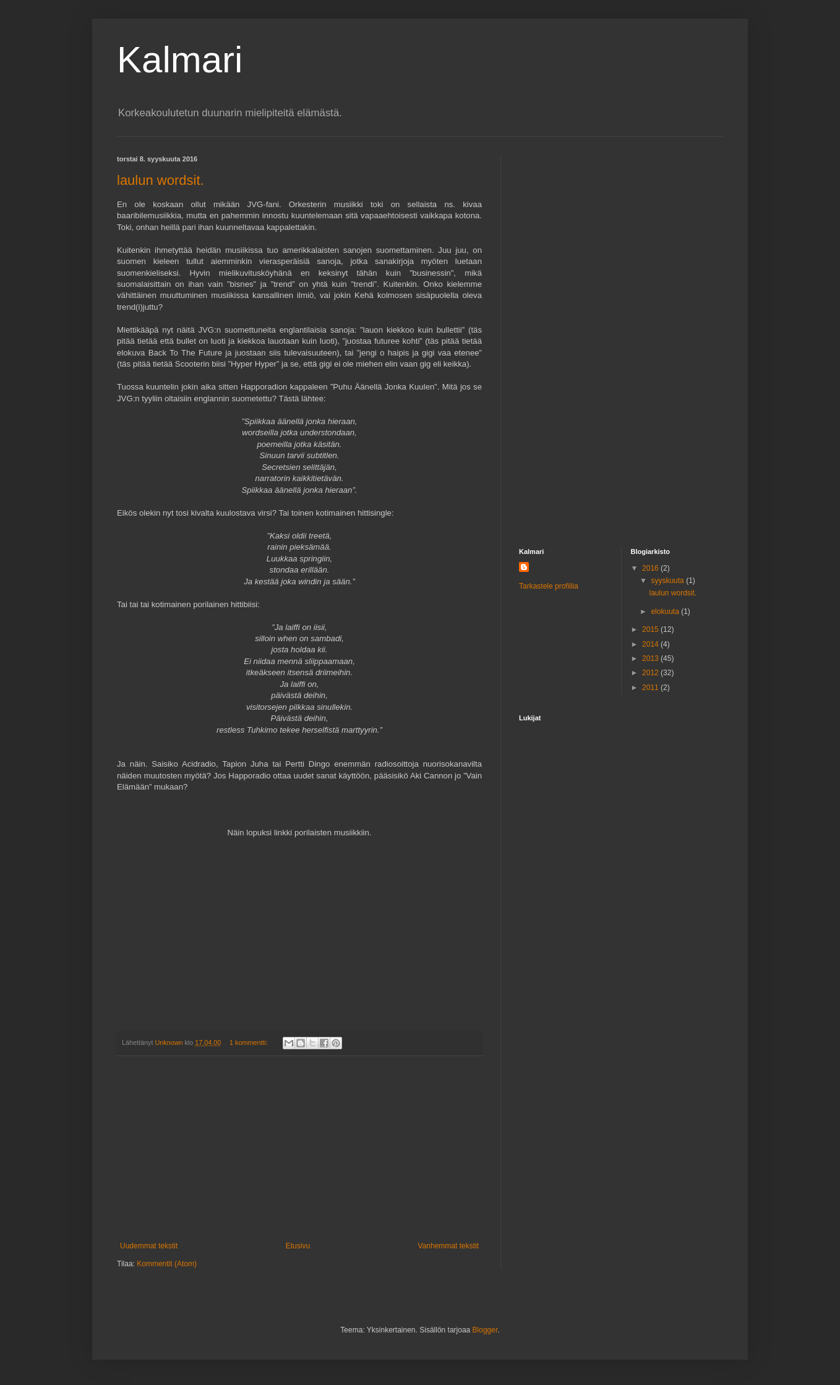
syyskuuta (668, 580)
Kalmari (179, 59)
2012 (651, 672)
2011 (651, 687)
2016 (651, 568)
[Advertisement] (299, 1149)
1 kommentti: (249, 1042)
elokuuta (666, 611)
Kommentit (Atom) (167, 1263)
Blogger (485, 1330)
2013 (651, 658)
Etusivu (298, 1246)
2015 (651, 629)
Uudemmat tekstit (149, 1246)
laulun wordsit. (160, 180)
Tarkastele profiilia (548, 586)
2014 (651, 644)
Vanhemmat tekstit (448, 1246)
